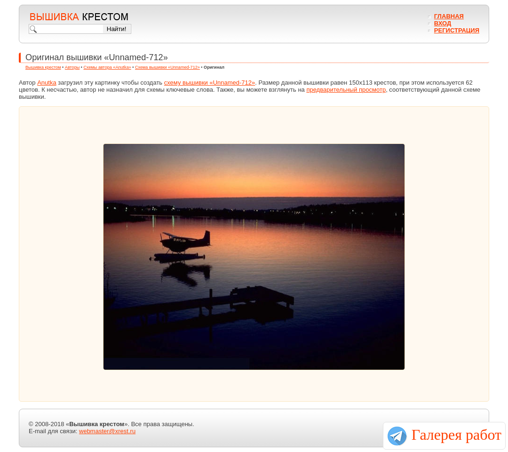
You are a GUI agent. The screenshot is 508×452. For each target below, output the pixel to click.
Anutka (46, 82)
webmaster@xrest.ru (107, 431)
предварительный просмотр (346, 89)
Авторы (72, 67)
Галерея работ (456, 434)
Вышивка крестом (43, 67)
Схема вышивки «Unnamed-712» (167, 67)
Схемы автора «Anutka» (107, 67)
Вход (442, 23)
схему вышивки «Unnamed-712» (209, 82)
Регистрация (456, 30)
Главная (449, 16)
